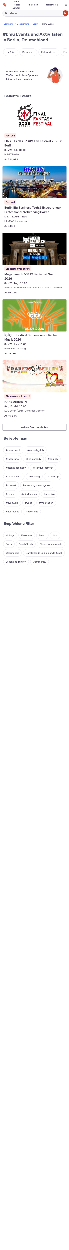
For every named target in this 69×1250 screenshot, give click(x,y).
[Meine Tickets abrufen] (16, 5)
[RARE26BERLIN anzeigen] (34, 376)
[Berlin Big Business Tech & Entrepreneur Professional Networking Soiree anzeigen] (34, 182)
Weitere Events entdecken (34, 427)
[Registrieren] (51, 5)
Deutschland (23, 23)
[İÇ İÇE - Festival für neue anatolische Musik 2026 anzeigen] (34, 315)
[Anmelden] (32, 5)
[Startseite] (4, 5)
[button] (10, 52)
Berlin (35, 23)
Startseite (8, 23)
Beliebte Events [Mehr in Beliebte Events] (18, 95)
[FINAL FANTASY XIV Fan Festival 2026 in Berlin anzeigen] (34, 116)
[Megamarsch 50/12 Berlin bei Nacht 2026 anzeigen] (34, 249)
